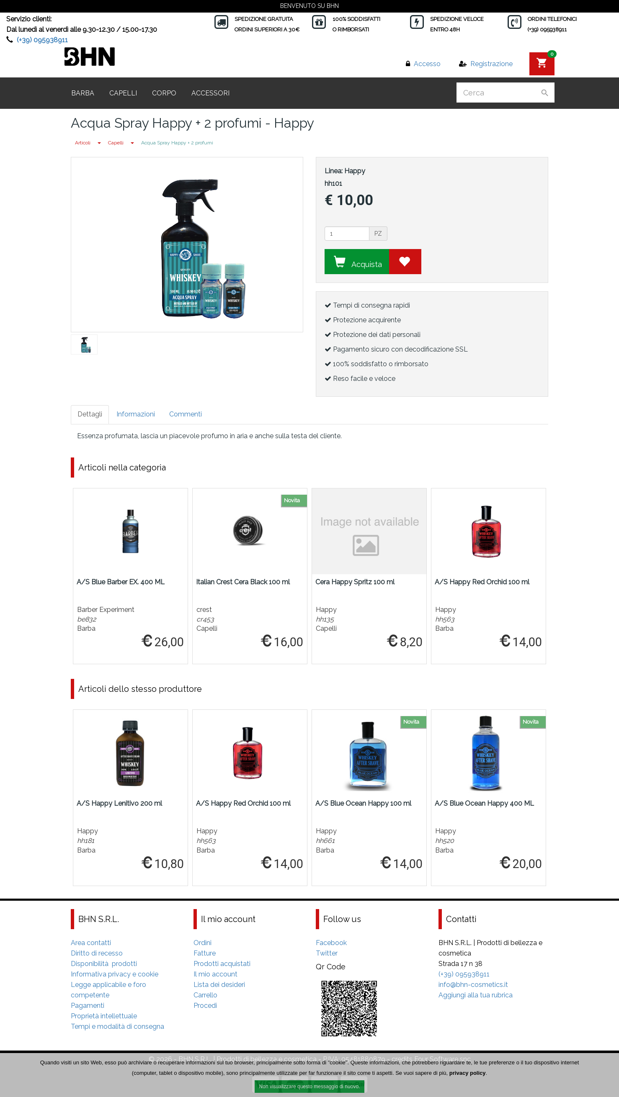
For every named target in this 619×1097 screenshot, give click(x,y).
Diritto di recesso (97, 953)
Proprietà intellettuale (104, 1016)
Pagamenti (87, 1006)
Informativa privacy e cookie (114, 974)
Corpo (164, 93)
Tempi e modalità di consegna (117, 1026)
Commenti (185, 414)
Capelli (123, 93)
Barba (82, 93)
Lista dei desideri (219, 985)
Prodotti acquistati (221, 964)
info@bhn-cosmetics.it (473, 985)
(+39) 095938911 (42, 40)
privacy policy (467, 1073)
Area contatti (91, 943)
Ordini (202, 943)
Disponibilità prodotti (104, 964)
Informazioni (135, 414)
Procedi (205, 1006)
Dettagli (89, 414)
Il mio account (215, 974)
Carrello (205, 995)
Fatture (204, 953)
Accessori (210, 93)
